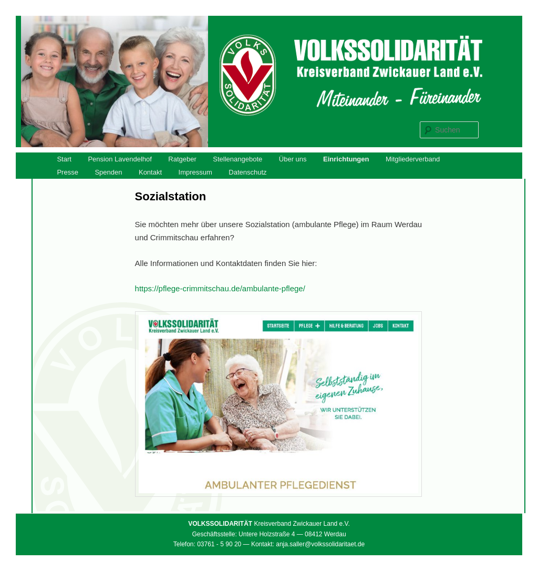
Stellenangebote (237, 159)
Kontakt (150, 172)
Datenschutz (247, 172)
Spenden (108, 172)
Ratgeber (182, 159)
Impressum (195, 172)
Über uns (293, 159)
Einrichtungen (346, 159)
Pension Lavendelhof (119, 159)
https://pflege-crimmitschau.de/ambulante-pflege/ (220, 288)
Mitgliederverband (413, 159)
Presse (67, 172)
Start (64, 159)
